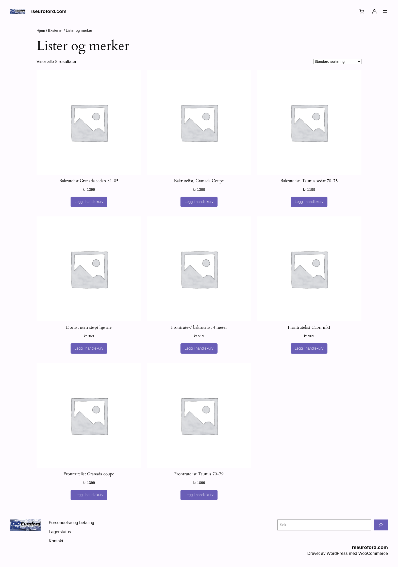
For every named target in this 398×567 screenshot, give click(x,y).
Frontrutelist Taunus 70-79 (199, 474)
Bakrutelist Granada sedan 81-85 (89, 181)
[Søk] (381, 524)
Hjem (41, 30)
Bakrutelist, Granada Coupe (199, 181)
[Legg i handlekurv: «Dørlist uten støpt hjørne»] (89, 348)
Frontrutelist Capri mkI (309, 327)
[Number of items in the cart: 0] (361, 11)
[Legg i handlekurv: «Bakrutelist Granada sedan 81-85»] (89, 202)
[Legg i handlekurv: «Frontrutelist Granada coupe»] (89, 495)
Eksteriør (55, 30)
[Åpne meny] (385, 11)
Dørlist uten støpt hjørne (89, 327)
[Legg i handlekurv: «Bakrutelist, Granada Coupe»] (199, 202)
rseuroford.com (48, 11)
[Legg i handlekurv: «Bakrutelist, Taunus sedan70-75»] (309, 202)
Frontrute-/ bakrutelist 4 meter (199, 327)
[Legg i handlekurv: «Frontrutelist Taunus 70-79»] (199, 495)
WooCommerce (373, 553)
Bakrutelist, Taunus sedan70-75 (309, 181)
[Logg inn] (374, 11)
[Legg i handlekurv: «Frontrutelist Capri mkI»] (309, 348)
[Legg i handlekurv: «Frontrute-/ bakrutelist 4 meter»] (199, 348)
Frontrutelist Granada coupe (88, 474)
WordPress (337, 553)
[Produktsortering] (337, 61)
